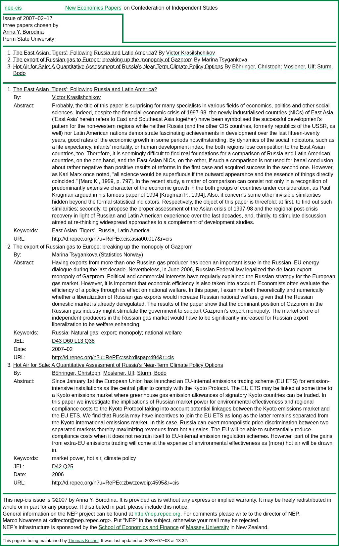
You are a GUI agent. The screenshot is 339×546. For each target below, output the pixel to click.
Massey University (207, 527)
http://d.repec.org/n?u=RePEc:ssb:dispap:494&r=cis (113, 357)
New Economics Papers (93, 8)
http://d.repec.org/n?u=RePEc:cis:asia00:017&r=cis (112, 239)
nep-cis (13, 8)
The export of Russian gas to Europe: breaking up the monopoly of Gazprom (103, 59)
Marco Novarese (22, 520)
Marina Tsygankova (224, 59)
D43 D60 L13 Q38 (73, 341)
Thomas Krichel (83, 540)
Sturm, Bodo (152, 373)
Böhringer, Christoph (256, 66)
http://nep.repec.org (157, 514)
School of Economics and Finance (139, 527)
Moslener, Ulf (298, 66)
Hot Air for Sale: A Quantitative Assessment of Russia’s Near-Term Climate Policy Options (118, 66)
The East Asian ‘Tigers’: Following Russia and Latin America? (85, 53)
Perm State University (28, 39)
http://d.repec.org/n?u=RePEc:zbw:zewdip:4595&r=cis (115, 483)
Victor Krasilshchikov (190, 53)
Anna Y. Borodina (23, 32)
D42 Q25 (62, 466)
